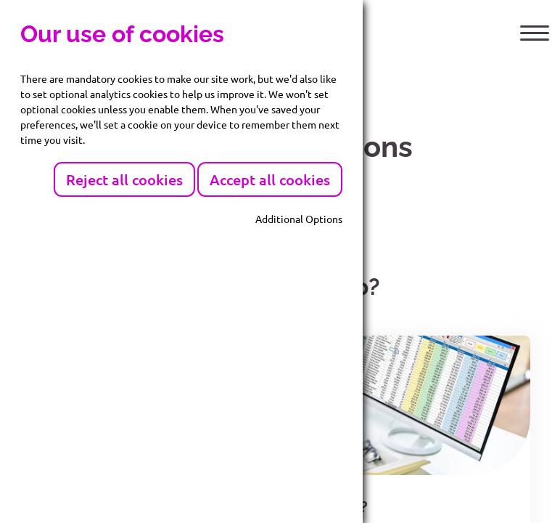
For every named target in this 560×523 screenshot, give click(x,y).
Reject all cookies (124, 179)
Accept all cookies (270, 179)
